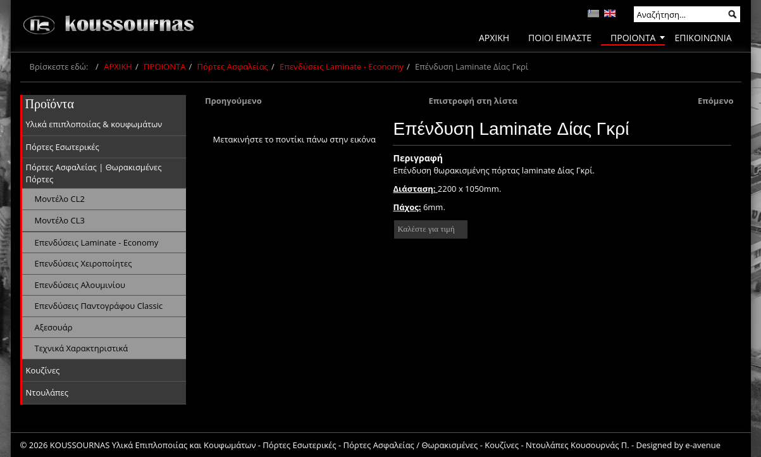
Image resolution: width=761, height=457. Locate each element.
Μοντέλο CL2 (60, 198)
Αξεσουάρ (54, 327)
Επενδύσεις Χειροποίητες (83, 263)
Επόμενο (716, 100)
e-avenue (703, 445)
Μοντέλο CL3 (60, 220)
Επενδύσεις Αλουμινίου (80, 285)
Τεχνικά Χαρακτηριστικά (81, 348)
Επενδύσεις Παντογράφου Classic (99, 305)
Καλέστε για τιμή (425, 229)
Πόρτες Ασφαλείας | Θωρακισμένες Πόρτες (94, 173)
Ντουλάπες (47, 392)
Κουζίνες (43, 370)
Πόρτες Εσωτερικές (62, 147)
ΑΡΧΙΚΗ (118, 66)
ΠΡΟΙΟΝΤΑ (164, 66)
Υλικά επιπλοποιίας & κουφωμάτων (94, 124)
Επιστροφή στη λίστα (472, 100)
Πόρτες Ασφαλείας (232, 66)
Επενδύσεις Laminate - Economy (342, 66)
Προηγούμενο (233, 100)
